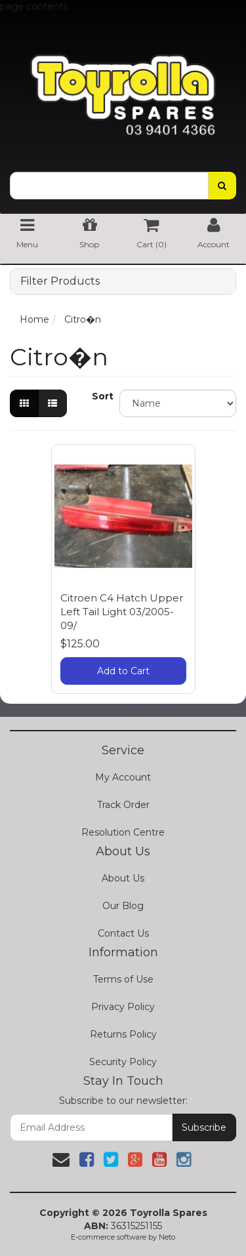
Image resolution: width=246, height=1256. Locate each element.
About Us (123, 878)
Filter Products (60, 281)
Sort (101, 396)
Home (34, 319)
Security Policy (123, 1062)
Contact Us (123, 933)
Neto (167, 1237)
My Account (123, 777)
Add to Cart (123, 671)
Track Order (123, 805)
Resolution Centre (123, 832)
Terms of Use (123, 979)
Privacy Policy (123, 1007)
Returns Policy (123, 1034)
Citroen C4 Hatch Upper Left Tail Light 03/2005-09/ (121, 612)
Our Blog (123, 906)
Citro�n (82, 319)
